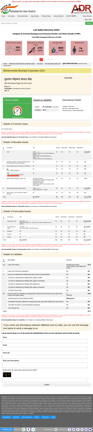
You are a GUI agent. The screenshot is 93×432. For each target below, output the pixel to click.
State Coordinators (26, 417)
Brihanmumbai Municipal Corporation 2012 (22, 63)
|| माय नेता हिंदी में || (71, 16)
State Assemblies (23, 16)
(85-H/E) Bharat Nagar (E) (53, 63)
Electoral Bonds (58, 16)
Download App (48, 429)
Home (3, 16)
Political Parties (46, 16)
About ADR (88, 19)
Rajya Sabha (35, 16)
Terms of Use (45, 417)
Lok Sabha (11, 16)
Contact (37, 417)
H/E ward (40, 63)
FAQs (53, 417)
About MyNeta (87, 16)
